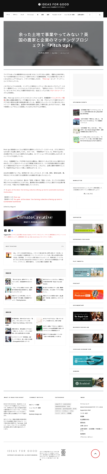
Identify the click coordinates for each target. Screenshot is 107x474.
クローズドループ (56, 91)
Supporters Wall (85, 410)
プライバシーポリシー (86, 437)
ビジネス (13, 235)
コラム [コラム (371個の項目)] (71, 411)
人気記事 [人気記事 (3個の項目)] (69, 413)
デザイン (15, 14)
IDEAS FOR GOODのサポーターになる (91, 407)
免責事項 (82, 434)
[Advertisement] (88, 85)
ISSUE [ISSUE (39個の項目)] (68, 406)
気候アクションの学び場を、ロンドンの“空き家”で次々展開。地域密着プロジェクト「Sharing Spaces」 (22, 298)
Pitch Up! (46, 79)
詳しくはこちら (88, 194)
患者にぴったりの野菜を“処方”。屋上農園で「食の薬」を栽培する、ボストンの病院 (53, 298)
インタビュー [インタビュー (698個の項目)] (65, 411)
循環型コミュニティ (13, 237)
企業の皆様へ (81, 14)
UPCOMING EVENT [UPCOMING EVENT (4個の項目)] (67, 408)
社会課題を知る (84, 419)
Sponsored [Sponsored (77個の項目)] (58, 408)
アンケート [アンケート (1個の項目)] (58, 411)
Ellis (55, 53)
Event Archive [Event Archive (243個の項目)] (67, 404)
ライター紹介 (84, 413)
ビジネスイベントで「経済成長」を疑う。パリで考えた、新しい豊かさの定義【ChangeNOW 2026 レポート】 (22, 339)
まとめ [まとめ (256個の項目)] (74, 408)
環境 (20, 235)
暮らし (51, 237)
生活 (17, 235)
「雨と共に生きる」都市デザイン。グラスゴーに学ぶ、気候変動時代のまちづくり (22, 282)
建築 (42, 14)
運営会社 (82, 423)
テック (22, 14)
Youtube (31, 417)
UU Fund (20, 423)
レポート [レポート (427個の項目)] (63, 413)
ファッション (30, 14)
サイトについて (84, 404)
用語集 (82, 416)
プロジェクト (40, 235)
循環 (48, 14)
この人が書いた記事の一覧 (43, 262)
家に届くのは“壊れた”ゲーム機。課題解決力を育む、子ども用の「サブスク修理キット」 (53, 290)
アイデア (34, 235)
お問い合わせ (84, 426)
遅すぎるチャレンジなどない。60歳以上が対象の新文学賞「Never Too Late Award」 (53, 282)
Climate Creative (26, 235)
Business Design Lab (35, 420)
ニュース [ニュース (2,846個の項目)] (57, 413)
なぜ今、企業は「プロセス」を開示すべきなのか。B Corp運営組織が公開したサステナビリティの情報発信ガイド (53, 328)
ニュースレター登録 (69, 14)
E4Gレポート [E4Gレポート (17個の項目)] (58, 404)
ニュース (65, 53)
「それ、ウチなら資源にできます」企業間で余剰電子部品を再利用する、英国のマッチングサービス (22, 290)
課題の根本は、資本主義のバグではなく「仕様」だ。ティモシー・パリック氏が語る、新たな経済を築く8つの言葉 (22, 331)
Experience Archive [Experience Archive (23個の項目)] (60, 406)
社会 (31, 237)
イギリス (46, 235)
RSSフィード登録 (34, 411)
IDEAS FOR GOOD (22, 451)
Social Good (36, 237)
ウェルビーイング (56, 14)
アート (8, 14)
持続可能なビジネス (54, 235)
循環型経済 (21, 237)
